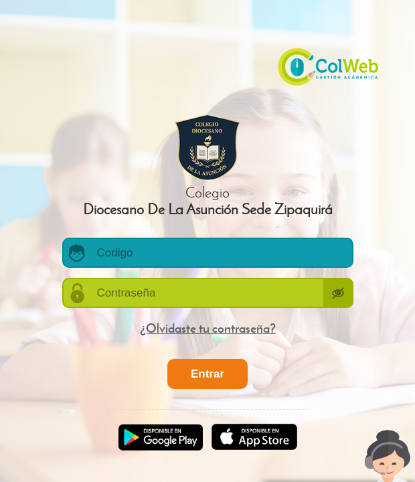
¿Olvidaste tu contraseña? (208, 328)
